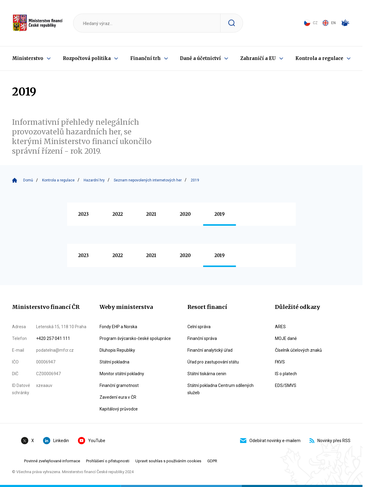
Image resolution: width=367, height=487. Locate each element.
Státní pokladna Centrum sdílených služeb (220, 389)
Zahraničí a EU (258, 58)
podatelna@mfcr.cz (55, 350)
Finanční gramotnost (119, 385)
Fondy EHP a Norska (118, 326)
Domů (28, 180)
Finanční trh (145, 58)
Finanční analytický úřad (210, 350)
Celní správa (199, 326)
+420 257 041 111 (53, 338)
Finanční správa (202, 338)
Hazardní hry (94, 180)
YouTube (91, 440)
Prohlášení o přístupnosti (107, 461)
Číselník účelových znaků (298, 350)
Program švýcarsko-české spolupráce (135, 338)
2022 (118, 214)
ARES (280, 326)
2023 (83, 214)
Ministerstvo (27, 58)
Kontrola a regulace (319, 58)
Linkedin (56, 440)
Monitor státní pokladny (122, 373)
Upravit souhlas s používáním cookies (168, 461)
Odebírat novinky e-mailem (270, 440)
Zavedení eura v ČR (118, 397)
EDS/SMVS (285, 385)
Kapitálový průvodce (119, 409)
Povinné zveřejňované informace (52, 461)
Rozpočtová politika (87, 58)
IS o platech (286, 373)
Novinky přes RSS (330, 440)
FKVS (280, 362)
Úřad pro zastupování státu (213, 362)
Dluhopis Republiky (117, 350)
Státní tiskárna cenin (206, 373)
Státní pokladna (114, 362)
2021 (151, 214)
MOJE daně (286, 338)
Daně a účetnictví (200, 58)
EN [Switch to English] (329, 23)
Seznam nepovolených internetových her (148, 180)
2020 (185, 214)
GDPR (212, 461)
